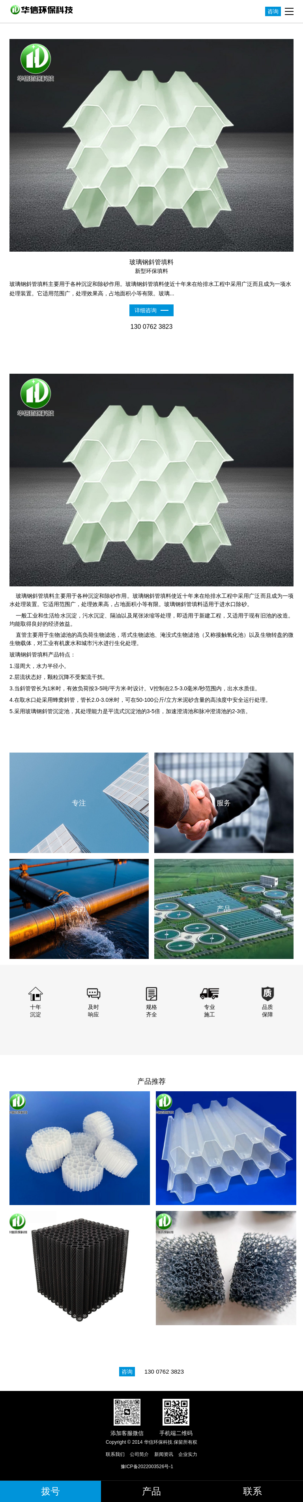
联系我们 (115, 1454)
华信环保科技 (43, 10)
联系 (252, 1491)
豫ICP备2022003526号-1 (147, 1466)
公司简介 (139, 1454)
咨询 (273, 11)
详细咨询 (146, 310)
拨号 (50, 1491)
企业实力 (187, 1454)
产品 (151, 1491)
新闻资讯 (163, 1454)
